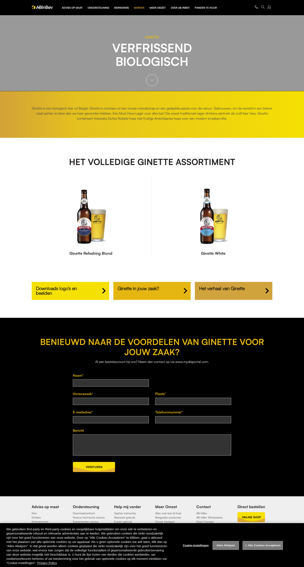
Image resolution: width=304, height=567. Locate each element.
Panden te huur (206, 7)
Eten (34, 513)
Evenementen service (85, 521)
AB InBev (201, 513)
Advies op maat (72, 7)
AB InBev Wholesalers (209, 517)
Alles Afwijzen (225, 545)
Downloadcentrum (84, 513)
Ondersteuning (98, 7)
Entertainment (40, 521)
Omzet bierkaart (165, 521)
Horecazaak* (83, 394)
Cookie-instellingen (196, 545)
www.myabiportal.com (191, 362)
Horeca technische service (89, 517)
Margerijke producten (168, 517)
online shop (251, 517)
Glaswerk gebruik (124, 517)
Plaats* (160, 394)
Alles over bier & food (168, 513)
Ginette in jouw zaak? (138, 288)
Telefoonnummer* (169, 412)
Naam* (78, 375)
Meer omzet (157, 7)
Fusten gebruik (123, 521)
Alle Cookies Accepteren (264, 545)
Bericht (78, 430)
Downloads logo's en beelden (56, 291)
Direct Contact (205, 521)
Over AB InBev (180, 7)
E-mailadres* (83, 412)
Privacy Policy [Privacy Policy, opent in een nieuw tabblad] (47, 563)
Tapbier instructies (125, 513)
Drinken (36, 517)
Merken (139, 7)
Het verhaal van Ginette (222, 288)
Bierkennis (121, 7)
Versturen (94, 467)
